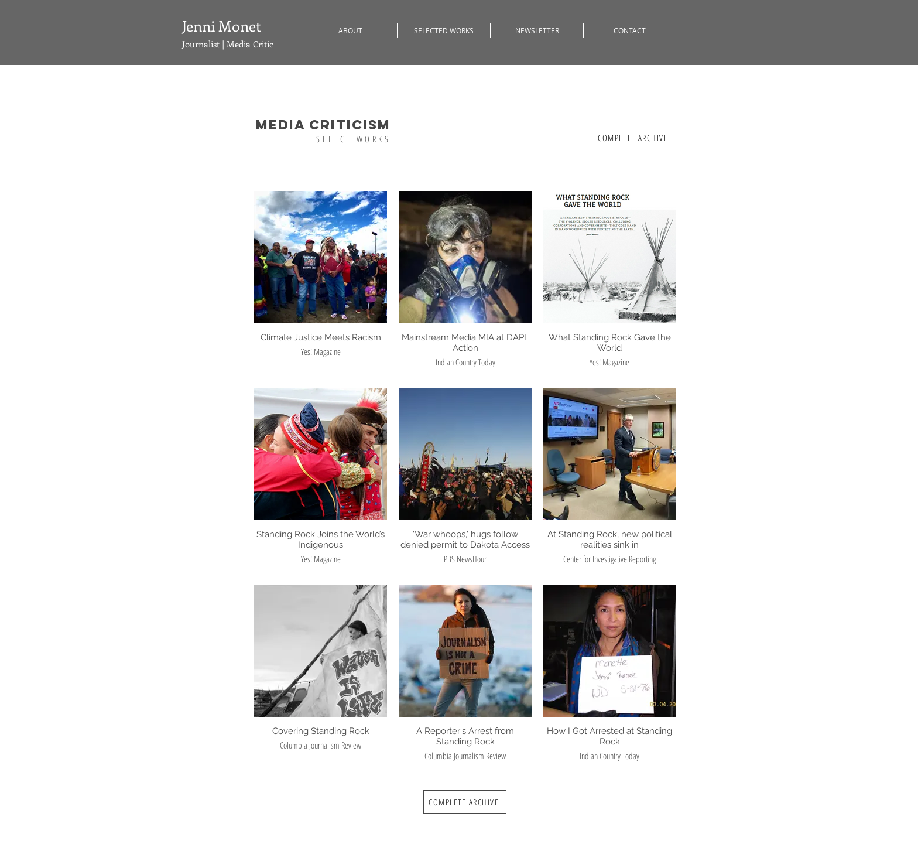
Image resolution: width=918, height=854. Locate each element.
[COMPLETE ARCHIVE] (634, 137)
